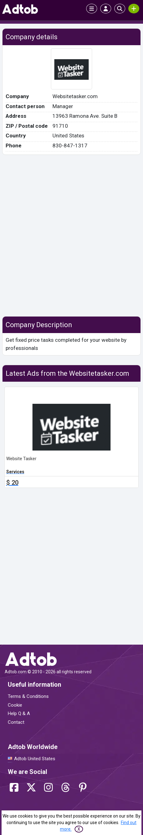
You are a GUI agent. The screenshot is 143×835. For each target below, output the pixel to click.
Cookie (15, 705)
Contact (16, 722)
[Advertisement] (71, 235)
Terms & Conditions (28, 696)
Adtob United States (34, 758)
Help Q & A (19, 713)
